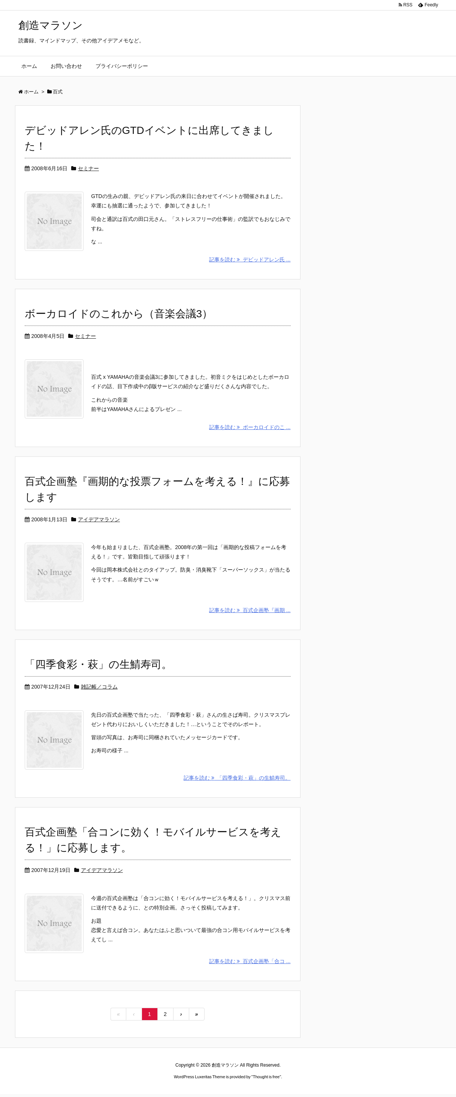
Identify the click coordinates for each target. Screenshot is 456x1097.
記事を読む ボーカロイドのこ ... (249, 428)
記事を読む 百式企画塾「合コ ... (249, 964)
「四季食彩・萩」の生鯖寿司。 (98, 666)
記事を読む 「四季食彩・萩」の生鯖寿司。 (237, 780)
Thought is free (266, 1079)
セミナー (88, 168)
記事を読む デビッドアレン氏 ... (249, 260)
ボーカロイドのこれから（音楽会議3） (119, 314)
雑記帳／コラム (99, 689)
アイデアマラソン (99, 521)
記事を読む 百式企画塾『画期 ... (249, 612)
